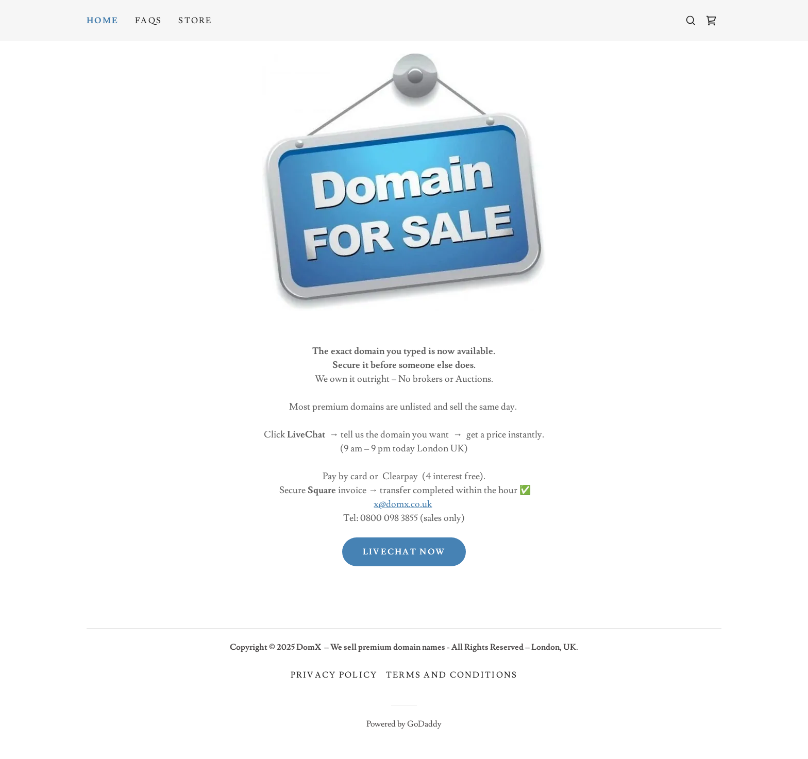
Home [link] (103, 20)
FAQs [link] (148, 20)
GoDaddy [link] (424, 724)
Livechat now (404, 552)
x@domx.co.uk (403, 504)
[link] (711, 20)
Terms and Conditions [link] (452, 675)
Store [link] (195, 20)
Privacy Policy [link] (334, 675)
